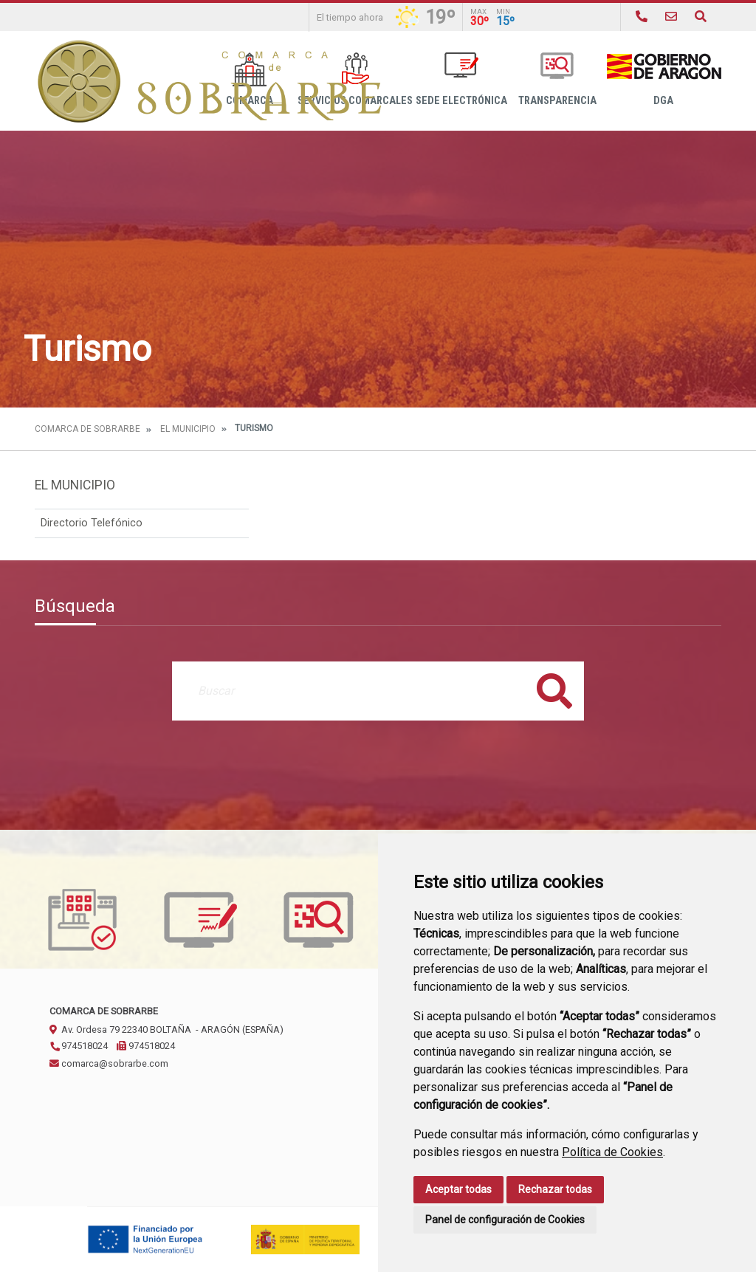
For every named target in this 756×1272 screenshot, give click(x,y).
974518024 (78, 1045)
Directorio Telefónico (91, 523)
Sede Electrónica (461, 79)
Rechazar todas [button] (555, 1189)
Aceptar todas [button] (458, 1189)
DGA (663, 79)
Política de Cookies (612, 1152)
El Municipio (188, 429)
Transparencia (557, 79)
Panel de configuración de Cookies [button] (505, 1219)
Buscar (554, 691)
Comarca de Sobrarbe (87, 429)
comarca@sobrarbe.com (108, 1063)
